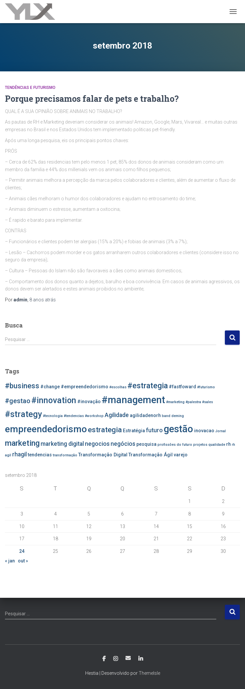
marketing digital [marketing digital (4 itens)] (62, 443)
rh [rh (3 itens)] (228, 444)
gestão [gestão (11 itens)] (178, 429)
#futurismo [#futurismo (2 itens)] (206, 387)
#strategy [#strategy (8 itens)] (23, 414)
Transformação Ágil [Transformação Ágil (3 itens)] (150, 455)
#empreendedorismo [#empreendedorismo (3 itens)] (84, 387)
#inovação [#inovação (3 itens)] (89, 401)
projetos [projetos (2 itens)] (200, 444)
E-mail (128, 658)
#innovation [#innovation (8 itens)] (53, 400)
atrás (42, 299)
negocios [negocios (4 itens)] (97, 443)
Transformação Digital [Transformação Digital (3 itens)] (102, 455)
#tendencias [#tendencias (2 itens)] (74, 416)
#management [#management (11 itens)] (133, 399)
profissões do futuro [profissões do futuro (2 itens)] (175, 444)
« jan (10, 560)
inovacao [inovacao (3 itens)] (204, 431)
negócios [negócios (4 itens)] (123, 443)
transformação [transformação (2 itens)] (65, 455)
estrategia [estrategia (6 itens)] (105, 429)
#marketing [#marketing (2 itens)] (175, 402)
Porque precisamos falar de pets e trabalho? (92, 98)
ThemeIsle (149, 673)
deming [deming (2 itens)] (177, 416)
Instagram (115, 659)
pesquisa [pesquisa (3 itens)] (146, 444)
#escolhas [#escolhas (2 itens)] (117, 387)
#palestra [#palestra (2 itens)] (193, 402)
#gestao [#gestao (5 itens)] (17, 401)
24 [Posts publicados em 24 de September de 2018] (21, 551)
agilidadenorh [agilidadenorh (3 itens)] (145, 415)
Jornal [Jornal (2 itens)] (220, 431)
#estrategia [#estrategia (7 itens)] (147, 385)
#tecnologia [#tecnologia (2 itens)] (53, 416)
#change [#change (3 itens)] (50, 387)
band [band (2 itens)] (166, 416)
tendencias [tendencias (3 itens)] (40, 455)
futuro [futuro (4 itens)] (154, 430)
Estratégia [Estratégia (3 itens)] (134, 431)
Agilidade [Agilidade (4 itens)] (117, 415)
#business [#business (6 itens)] (22, 385)
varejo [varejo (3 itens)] (181, 455)
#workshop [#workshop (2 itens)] (94, 416)
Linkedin (140, 659)
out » (23, 560)
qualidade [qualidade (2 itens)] (216, 444)
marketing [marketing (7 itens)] (22, 443)
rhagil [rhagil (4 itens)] (19, 454)
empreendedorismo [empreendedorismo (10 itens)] (46, 429)
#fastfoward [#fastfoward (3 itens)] (182, 387)
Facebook (104, 659)
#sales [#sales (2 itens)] (207, 402)
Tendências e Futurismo (30, 87)
